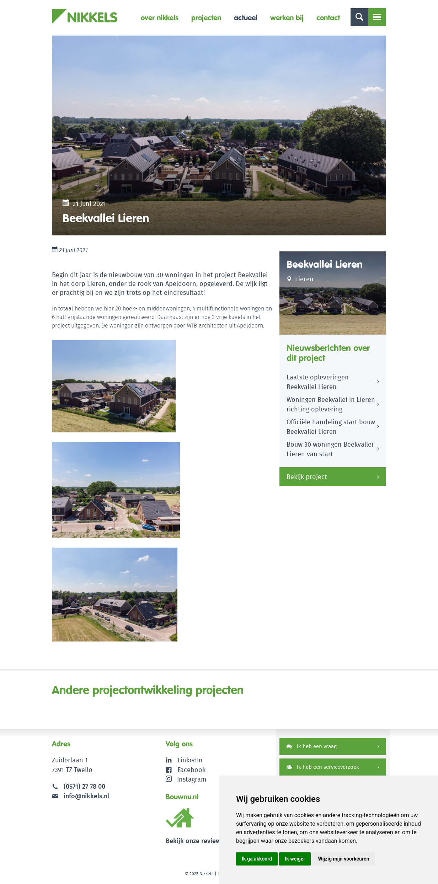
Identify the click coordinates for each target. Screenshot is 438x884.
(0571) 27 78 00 (84, 786)
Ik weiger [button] (295, 859)
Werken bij (287, 17)
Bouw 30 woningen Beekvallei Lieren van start (330, 449)
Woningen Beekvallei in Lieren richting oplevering (331, 404)
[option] (219, 135)
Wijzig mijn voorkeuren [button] (343, 859)
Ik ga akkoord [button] (257, 859)
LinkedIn (190, 760)
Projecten (206, 17)
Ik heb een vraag (312, 746)
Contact (328, 17)
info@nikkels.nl (80, 796)
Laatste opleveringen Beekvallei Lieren (318, 382)
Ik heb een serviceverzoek (323, 767)
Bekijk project (307, 476)
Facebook (191, 769)
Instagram (186, 779)
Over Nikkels (159, 17)
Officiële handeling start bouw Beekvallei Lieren (331, 426)
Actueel (245, 17)
